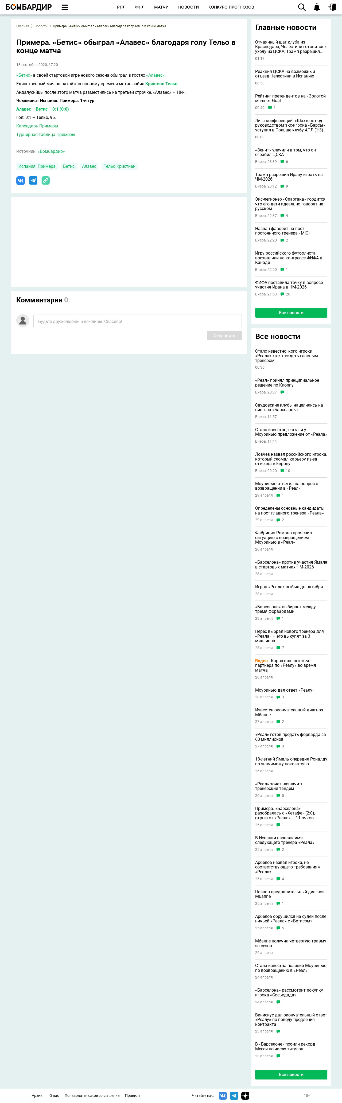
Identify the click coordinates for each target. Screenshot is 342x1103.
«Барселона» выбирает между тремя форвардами (285, 609)
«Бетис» (24, 75)
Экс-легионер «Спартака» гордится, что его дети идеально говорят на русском (290, 204)
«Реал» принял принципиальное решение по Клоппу (287, 382)
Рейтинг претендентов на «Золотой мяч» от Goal (290, 98)
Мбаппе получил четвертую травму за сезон (290, 943)
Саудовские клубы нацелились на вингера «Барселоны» (289, 407)
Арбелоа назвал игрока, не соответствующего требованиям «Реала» (288, 867)
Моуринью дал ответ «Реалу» (284, 690)
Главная (22, 26)
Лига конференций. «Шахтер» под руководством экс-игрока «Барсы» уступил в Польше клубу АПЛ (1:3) (290, 125)
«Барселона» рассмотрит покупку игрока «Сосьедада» (289, 992)
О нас (54, 1095)
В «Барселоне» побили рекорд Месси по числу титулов (285, 1046)
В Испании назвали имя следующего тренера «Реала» (284, 840)
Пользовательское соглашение (92, 1095)
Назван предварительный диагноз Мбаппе (289, 894)
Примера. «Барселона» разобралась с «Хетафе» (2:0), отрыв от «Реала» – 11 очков (285, 813)
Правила (133, 1095)
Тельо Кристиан (119, 166)
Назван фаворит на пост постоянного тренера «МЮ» (282, 231)
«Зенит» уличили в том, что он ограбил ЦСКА (285, 152)
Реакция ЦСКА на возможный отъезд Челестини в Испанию (285, 74)
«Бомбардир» (51, 151)
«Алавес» (155, 75)
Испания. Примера (37, 166)
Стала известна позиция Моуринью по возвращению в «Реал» (291, 968)
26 (288, 294)
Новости (41, 26)
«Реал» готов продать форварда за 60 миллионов (290, 737)
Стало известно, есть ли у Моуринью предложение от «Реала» (291, 432)
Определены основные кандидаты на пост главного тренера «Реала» (289, 510)
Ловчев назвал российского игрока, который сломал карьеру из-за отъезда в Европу (291, 459)
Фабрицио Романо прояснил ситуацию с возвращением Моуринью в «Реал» (283, 538)
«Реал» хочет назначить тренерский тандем (279, 786)
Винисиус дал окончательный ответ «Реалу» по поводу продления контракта (291, 1020)
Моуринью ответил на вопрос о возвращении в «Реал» (286, 486)
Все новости (291, 312)
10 (288, 471)
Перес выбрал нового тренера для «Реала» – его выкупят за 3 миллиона (289, 636)
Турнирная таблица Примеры (45, 134)
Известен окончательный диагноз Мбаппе (289, 712)
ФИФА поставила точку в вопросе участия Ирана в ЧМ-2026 (289, 285)
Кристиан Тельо (161, 83)
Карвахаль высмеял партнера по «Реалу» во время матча (285, 665)
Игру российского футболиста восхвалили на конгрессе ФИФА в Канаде (288, 258)
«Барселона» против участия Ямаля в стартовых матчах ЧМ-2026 (291, 564)
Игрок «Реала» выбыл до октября (289, 586)
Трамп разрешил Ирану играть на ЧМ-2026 (289, 177)
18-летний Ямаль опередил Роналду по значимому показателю (291, 761)
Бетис (69, 166)
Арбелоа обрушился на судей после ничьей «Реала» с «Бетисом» (290, 918)
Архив (37, 1095)
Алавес (89, 166)
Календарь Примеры (37, 125)
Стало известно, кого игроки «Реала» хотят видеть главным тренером (286, 356)
